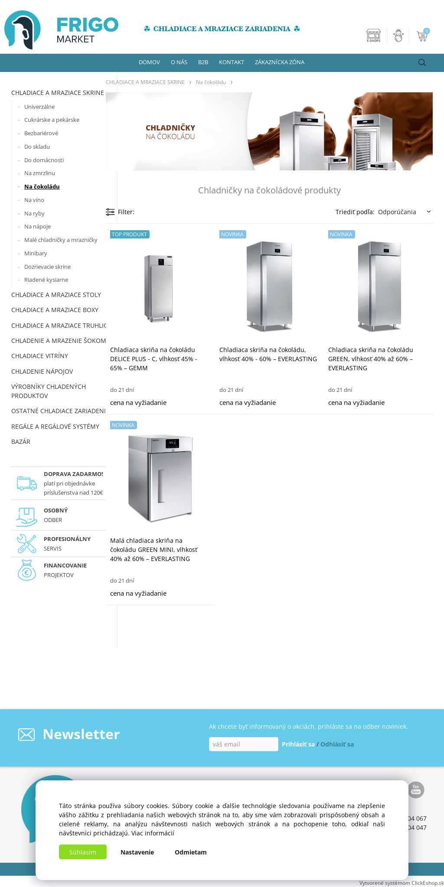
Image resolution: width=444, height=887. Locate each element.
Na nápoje (37, 226)
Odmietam (191, 852)
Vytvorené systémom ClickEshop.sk (401, 882)
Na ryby (34, 213)
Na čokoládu (42, 186)
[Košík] (423, 35)
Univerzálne (39, 107)
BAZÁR (20, 441)
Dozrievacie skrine (47, 267)
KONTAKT (231, 62)
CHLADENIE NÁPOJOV (42, 371)
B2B (203, 62)
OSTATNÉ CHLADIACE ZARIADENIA (60, 411)
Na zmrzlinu (39, 173)
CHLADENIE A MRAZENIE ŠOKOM (58, 340)
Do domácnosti (44, 160)
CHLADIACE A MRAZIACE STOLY (56, 294)
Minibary (35, 253)
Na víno (34, 200)
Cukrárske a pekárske (51, 120)
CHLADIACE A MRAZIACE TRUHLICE (61, 325)
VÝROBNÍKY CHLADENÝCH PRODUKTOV (48, 391)
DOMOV (149, 62)
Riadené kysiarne (46, 280)
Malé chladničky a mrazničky (61, 240)
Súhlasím (82, 852)
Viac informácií (152, 833)
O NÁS (179, 62)
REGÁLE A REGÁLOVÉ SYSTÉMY (55, 426)
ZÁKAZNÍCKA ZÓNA (279, 62)
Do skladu (37, 146)
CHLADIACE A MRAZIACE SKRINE (57, 92)
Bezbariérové (41, 133)
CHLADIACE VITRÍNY (39, 356)
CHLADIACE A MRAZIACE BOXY (54, 310)
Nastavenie (137, 852)
